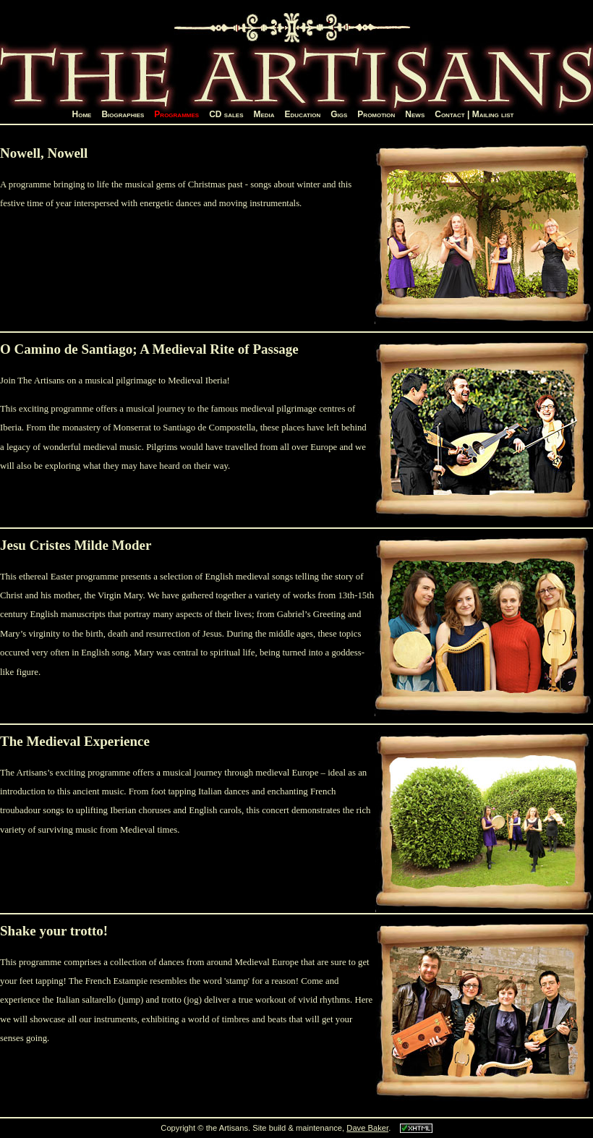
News (415, 114)
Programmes (176, 114)
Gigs (338, 114)
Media (263, 114)
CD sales (226, 114)
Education (303, 114)
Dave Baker (367, 1128)
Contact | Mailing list (474, 114)
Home (82, 114)
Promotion (376, 114)
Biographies (122, 114)
